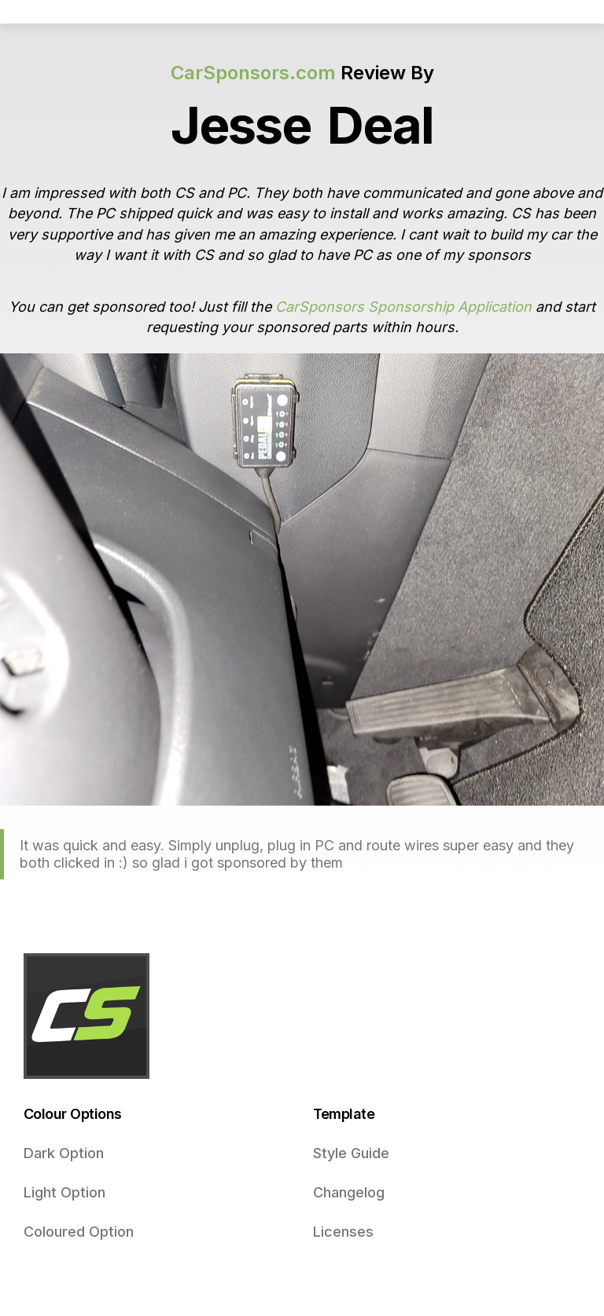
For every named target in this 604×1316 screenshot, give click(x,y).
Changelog (349, 1192)
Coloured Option (79, 1231)
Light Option (64, 1192)
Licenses (343, 1231)
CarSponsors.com (253, 72)
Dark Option (64, 1153)
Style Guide (351, 1153)
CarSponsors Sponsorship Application (403, 306)
